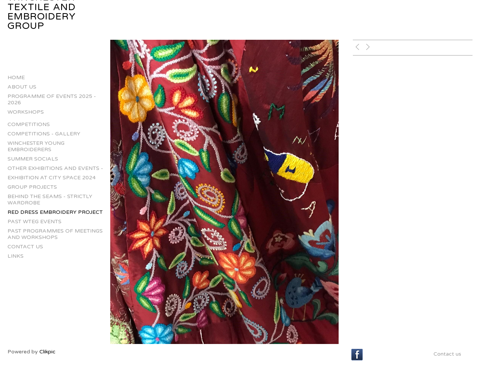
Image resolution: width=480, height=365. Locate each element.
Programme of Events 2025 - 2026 (52, 99)
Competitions (29, 124)
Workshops (26, 112)
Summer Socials (33, 159)
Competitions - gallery (44, 134)
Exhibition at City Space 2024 (52, 177)
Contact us (25, 246)
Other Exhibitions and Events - (55, 168)
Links (16, 256)
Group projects (32, 187)
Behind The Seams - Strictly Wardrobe (50, 199)
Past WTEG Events (35, 221)
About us (22, 87)
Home (16, 77)
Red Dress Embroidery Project (55, 212)
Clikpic (47, 351)
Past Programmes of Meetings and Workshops (55, 234)
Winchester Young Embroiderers (36, 146)
